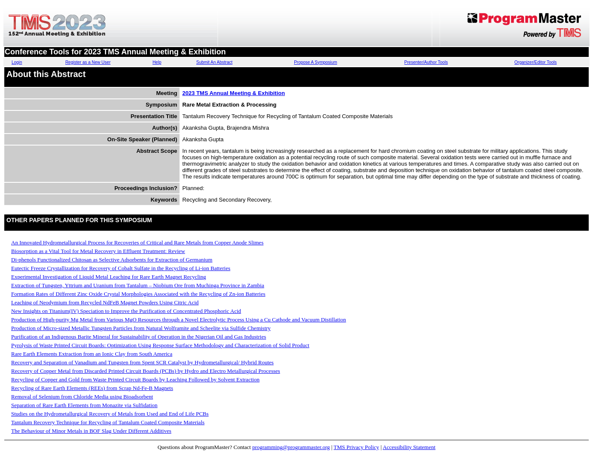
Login (17, 62)
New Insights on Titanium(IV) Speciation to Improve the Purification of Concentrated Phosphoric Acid (126, 311)
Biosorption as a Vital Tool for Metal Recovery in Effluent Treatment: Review (98, 251)
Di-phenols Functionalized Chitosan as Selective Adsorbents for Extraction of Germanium (112, 259)
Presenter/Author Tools (426, 62)
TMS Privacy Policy (356, 447)
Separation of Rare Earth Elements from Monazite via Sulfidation (84, 405)
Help (157, 62)
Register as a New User (88, 62)
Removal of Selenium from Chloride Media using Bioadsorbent (82, 396)
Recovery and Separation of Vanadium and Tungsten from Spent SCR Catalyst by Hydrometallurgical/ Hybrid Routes (142, 362)
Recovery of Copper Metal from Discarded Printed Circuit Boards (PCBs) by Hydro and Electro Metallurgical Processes (145, 371)
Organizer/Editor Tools (536, 62)
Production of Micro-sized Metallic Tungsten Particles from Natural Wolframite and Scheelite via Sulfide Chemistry (141, 328)
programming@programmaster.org (291, 447)
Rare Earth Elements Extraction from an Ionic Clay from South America (91, 354)
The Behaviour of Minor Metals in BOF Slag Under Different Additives (91, 431)
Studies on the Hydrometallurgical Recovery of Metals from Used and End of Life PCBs (110, 414)
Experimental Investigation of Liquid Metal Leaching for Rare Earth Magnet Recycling (108, 277)
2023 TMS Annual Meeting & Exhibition (234, 93)
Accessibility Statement (409, 447)
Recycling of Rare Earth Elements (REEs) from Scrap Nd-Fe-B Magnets (92, 388)
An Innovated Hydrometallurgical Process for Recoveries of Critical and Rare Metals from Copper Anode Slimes (137, 242)
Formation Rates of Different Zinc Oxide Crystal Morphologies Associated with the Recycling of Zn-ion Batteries (138, 294)
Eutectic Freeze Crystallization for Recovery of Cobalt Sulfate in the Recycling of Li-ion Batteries (121, 268)
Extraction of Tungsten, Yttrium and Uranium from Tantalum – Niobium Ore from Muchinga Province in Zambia (137, 285)
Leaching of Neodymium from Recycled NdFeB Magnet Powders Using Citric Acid (105, 302)
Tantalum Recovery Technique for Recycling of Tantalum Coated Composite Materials (107, 422)
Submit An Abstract (214, 62)
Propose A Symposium (315, 62)
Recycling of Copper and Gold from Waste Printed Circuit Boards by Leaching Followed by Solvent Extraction (135, 379)
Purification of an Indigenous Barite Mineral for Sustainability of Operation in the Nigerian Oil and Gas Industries (138, 336)
